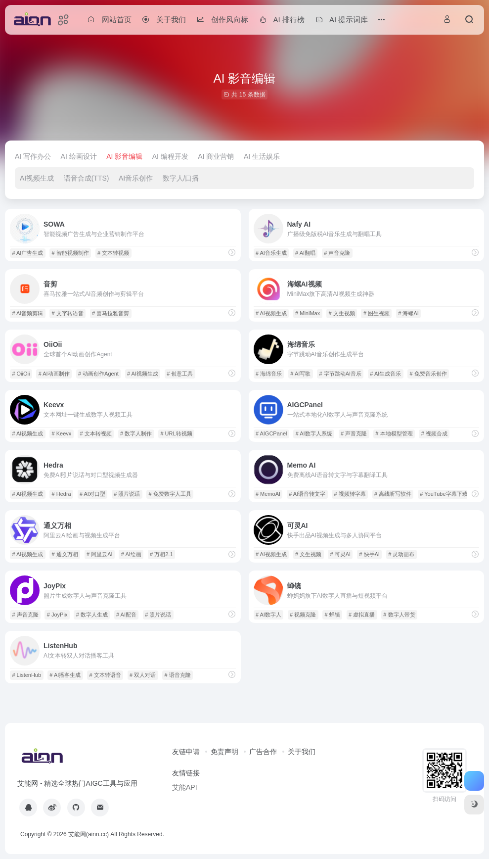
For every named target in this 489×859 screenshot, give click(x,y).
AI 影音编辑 (124, 156)
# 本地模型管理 (393, 433)
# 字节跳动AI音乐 (340, 374)
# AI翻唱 (305, 253)
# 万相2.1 (161, 554)
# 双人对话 (143, 675)
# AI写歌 (300, 374)
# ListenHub (26, 675)
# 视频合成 (434, 433)
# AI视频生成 (271, 313)
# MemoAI (268, 494)
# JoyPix (57, 615)
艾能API (184, 787)
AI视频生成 (37, 178)
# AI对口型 (92, 494)
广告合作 (263, 752)
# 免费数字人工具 (170, 494)
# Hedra (61, 494)
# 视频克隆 (303, 615)
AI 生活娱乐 (262, 156)
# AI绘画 (131, 554)
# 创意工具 (180, 374)
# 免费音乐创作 (428, 374)
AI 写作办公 (33, 156)
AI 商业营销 (216, 156)
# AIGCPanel (271, 433)
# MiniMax (307, 313)
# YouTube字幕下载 (443, 494)
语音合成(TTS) (86, 178)
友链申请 (186, 752)
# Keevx (62, 433)
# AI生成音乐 (385, 374)
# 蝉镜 (332, 615)
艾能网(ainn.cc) (88, 834)
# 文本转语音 (105, 675)
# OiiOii (21, 374)
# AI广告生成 (27, 253)
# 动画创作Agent (98, 374)
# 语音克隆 (177, 675)
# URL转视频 (176, 433)
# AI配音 (126, 615)
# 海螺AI (408, 313)
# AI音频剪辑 (27, 313)
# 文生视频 (341, 313)
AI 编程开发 (170, 156)
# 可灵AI (340, 554)
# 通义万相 (65, 554)
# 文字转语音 (68, 313)
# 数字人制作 (136, 433)
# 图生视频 (376, 313)
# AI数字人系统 (314, 433)
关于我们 (301, 752)
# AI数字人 (268, 615)
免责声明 (224, 752)
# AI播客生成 (65, 675)
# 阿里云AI (100, 554)
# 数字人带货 (399, 615)
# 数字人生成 (92, 615)
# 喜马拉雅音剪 (110, 313)
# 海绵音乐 (269, 374)
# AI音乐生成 (271, 253)
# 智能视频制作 (70, 253)
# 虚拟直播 (362, 615)
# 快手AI (369, 554)
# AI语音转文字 (307, 494)
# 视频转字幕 (349, 494)
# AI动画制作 (54, 374)
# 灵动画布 (401, 554)
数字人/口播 (181, 178)
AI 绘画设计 (79, 156)
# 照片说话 (127, 494)
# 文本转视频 (113, 253)
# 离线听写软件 (392, 494)
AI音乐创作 (136, 178)
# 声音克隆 (337, 253)
